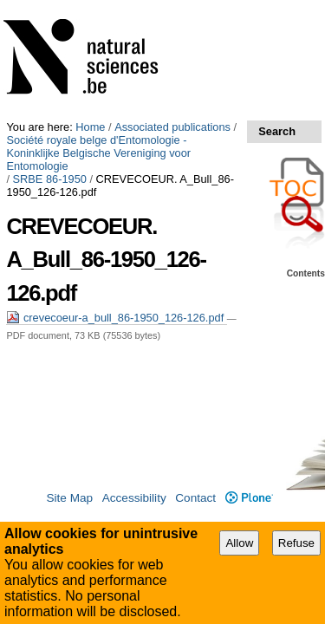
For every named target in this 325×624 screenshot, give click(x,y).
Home (90, 6)
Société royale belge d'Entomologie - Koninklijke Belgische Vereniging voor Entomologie (150, 26)
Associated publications (172, 6)
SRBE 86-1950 (50, 45)
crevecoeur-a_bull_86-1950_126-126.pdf (116, 151)
